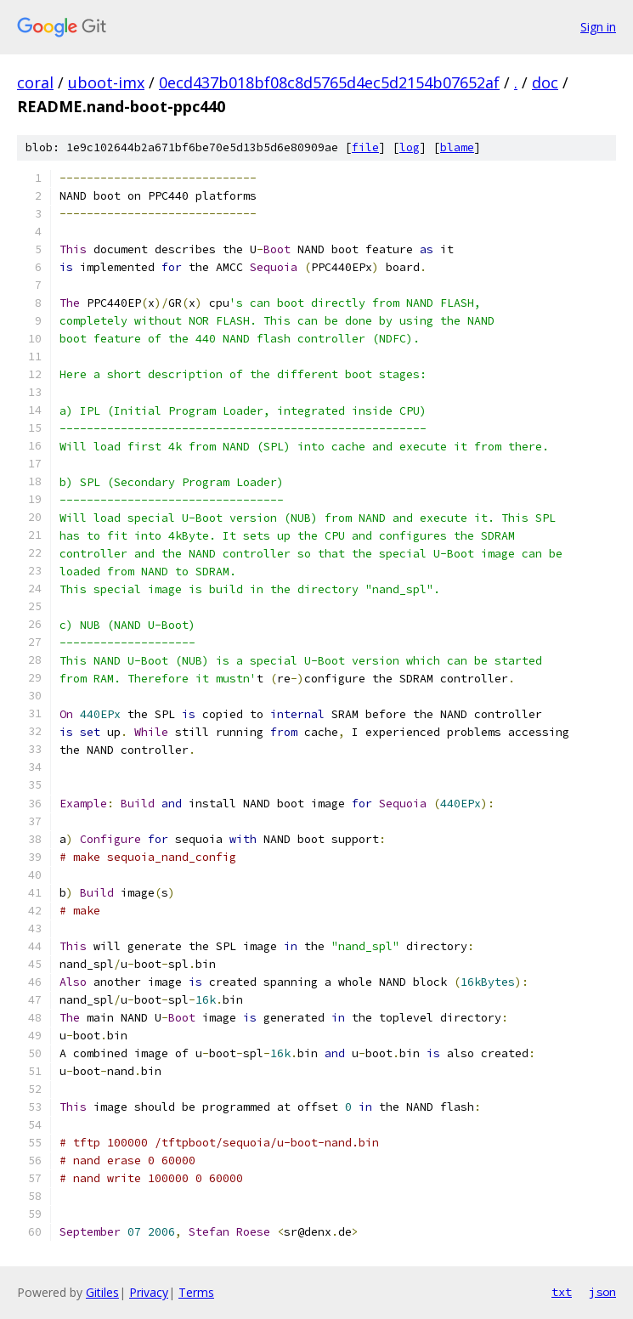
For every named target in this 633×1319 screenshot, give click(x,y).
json (602, 1291)
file (365, 147)
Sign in (598, 27)
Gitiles (102, 1292)
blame (457, 147)
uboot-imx (106, 82)
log (409, 147)
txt (561, 1291)
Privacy (148, 1292)
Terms (196, 1292)
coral (35, 82)
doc (545, 82)
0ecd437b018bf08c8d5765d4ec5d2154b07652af (329, 82)
